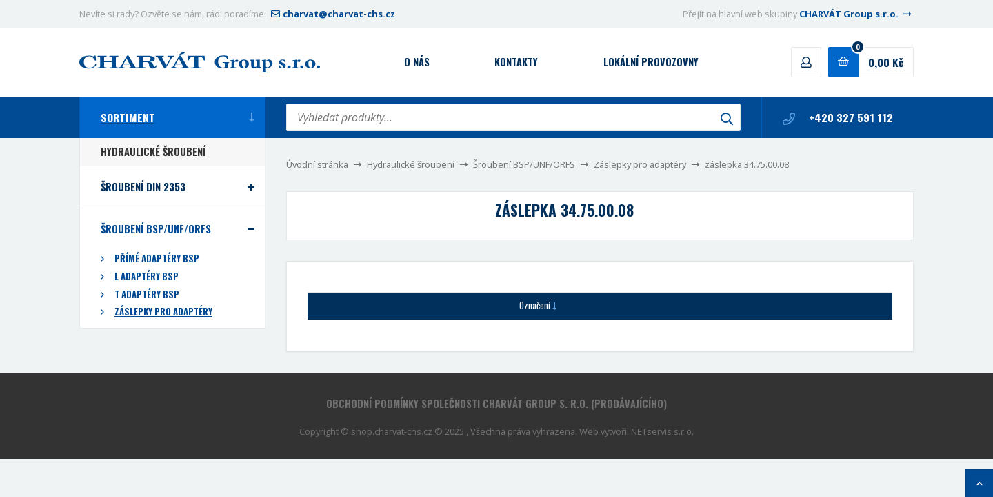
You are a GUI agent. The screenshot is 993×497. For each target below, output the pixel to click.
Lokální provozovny (651, 62)
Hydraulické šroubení (410, 164)
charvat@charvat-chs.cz (331, 14)
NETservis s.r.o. (662, 431)
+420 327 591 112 (838, 117)
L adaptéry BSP (146, 276)
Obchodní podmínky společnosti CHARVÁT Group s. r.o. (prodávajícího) (496, 403)
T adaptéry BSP (146, 294)
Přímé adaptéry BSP (156, 258)
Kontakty (516, 62)
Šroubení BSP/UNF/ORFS (524, 164)
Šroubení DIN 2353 (143, 186)
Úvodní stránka (317, 164)
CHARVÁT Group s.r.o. (856, 14)
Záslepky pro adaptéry (640, 164)
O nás (417, 62)
